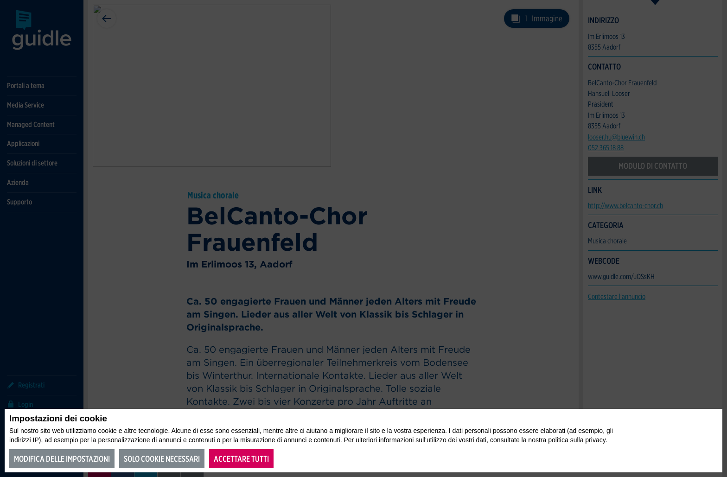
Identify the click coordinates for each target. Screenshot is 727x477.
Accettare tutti (241, 459)
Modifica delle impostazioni (62, 459)
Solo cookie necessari (162, 459)
